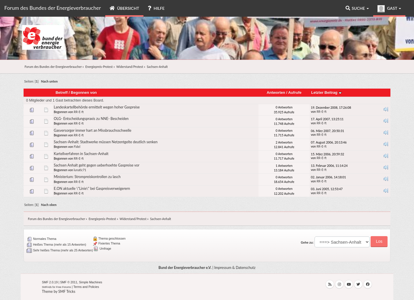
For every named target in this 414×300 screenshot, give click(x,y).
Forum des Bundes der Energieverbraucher (52, 8)
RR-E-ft (79, 112)
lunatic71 (80, 170)
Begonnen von (84, 92)
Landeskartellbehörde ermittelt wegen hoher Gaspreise (97, 107)
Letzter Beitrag (326, 92)
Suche (357, 8)
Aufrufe (294, 92)
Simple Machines (90, 282)
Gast (389, 8)
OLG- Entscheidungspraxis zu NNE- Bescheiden (91, 118)
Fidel (77, 146)
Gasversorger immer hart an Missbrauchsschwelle (92, 130)
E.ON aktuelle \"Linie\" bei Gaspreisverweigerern (92, 188)
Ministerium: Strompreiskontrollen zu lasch (87, 177)
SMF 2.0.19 (50, 282)
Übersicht (124, 8)
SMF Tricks (66, 291)
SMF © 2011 (68, 282)
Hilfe (156, 8)
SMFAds (47, 287)
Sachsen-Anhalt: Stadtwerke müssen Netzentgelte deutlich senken (106, 142)
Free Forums (63, 287)
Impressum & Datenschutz (235, 267)
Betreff (61, 92)
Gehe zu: (307, 242)
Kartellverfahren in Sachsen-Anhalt (81, 154)
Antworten (276, 92)
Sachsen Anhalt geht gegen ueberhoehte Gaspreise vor (96, 165)
